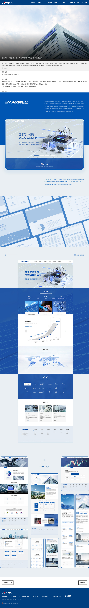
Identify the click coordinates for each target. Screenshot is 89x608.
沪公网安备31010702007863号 (10, 603)
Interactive (82, 2)
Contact (71, 2)
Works (40, 2)
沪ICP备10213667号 (7, 601)
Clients (49, 2)
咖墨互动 (68, 596)
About (63, 2)
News (56, 2)
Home (33, 2)
